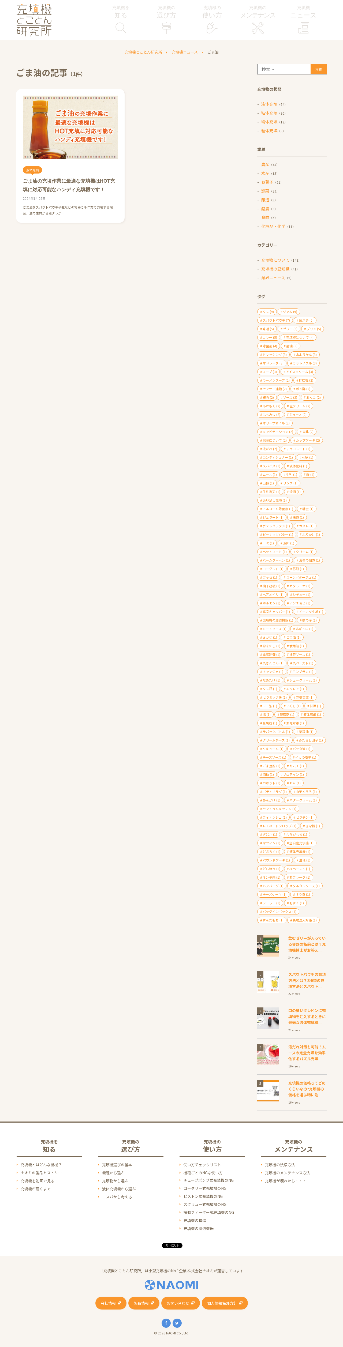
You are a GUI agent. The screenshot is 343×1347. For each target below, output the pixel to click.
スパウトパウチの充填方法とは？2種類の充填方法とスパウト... (307, 980)
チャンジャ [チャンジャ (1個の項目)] (273, 671)
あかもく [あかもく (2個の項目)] (271, 406)
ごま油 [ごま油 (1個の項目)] (293, 637)
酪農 (265, 208)
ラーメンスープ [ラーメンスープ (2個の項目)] (276, 380)
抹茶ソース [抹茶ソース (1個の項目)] (299, 654)
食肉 (265, 217)
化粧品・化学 (273, 226)
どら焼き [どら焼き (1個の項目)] (271, 868)
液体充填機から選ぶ (119, 1188)
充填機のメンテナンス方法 (287, 1172)
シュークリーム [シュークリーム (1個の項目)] (303, 680)
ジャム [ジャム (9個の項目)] (290, 311)
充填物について (275, 260)
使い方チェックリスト (202, 1164)
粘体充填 (269, 113)
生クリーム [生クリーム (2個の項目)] (299, 406)
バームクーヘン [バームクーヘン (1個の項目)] (276, 560)
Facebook (166, 1323)
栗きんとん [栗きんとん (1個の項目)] (273, 663)
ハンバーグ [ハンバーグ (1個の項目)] (273, 885)
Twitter (177, 1323)
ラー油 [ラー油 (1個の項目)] (270, 705)
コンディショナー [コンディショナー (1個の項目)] (278, 457)
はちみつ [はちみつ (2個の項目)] (271, 414)
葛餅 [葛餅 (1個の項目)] (298, 568)
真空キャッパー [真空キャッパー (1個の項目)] (276, 611)
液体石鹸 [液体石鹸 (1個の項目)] (312, 714)
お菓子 (267, 182)
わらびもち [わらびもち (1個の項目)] (296, 834)
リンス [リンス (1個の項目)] (290, 483)
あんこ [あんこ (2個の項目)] (313, 397)
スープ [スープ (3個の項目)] (270, 371)
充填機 (303, 12)
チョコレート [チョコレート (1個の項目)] (298, 448)
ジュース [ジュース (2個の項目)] (298, 414)
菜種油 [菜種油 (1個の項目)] (306, 731)
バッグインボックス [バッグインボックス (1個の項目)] (279, 911)
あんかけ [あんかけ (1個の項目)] (271, 800)
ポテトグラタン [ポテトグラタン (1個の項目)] (276, 526)
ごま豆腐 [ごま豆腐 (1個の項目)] (271, 765)
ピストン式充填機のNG (203, 1196)
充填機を (121, 12)
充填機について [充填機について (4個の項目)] (300, 337)
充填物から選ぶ (115, 1180)
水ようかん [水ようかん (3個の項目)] (306, 354)
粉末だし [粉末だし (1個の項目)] (271, 646)
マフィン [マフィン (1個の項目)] (271, 843)
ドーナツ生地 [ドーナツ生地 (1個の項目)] (311, 611)
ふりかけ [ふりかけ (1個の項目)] (311, 534)
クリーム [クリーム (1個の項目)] (305, 551)
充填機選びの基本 (117, 1164)
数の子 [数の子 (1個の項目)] (309, 620)
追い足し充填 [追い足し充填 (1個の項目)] (275, 500)
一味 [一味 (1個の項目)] (268, 543)
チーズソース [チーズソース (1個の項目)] (274, 757)
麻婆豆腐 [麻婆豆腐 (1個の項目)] (305, 697)
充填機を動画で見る (37, 1180)
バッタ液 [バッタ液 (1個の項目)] (301, 748)
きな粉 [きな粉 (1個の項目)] (312, 825)
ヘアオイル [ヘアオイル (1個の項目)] (273, 594)
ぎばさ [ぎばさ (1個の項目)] (270, 834)
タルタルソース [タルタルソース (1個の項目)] (306, 885)
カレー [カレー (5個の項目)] (270, 337)
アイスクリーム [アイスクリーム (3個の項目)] (299, 371)
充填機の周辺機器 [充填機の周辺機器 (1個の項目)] (278, 620)
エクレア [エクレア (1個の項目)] (295, 688)
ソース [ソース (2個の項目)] (290, 397)
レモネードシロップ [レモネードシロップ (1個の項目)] (279, 825)
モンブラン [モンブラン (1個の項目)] (302, 671)
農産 (265, 164)
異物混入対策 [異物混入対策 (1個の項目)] (305, 920)
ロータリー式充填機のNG (205, 1188)
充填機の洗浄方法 (280, 1164)
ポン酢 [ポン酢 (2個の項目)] (303, 388)
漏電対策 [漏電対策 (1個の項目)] (295, 723)
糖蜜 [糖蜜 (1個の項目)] (308, 508)
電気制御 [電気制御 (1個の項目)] (271, 654)
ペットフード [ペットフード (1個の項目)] (275, 551)
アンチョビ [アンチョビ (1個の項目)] (299, 603)
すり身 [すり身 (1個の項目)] (303, 894)
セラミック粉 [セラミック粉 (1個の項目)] (275, 697)
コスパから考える (117, 1196)
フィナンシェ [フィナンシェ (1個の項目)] (275, 817)
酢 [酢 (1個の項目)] (310, 474)
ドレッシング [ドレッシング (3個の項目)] (275, 354)
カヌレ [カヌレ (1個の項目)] (306, 526)
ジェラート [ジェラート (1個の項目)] (273, 517)
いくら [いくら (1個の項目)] (293, 705)
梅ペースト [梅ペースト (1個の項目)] (299, 868)
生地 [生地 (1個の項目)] (304, 860)
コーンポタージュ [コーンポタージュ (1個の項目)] (301, 577)
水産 (265, 173)
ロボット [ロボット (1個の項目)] (271, 783)
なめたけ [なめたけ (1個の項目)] (271, 680)
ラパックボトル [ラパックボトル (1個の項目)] (276, 731)
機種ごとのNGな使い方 (203, 1172)
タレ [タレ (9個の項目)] (268, 311)
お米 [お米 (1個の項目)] (295, 783)
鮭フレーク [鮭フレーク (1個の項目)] (299, 877)
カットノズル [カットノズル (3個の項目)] (305, 363)
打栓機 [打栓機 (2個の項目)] (306, 380)
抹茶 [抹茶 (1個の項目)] (298, 517)
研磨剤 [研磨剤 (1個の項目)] (287, 714)
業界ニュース (273, 277)
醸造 (265, 199)
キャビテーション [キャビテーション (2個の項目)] (278, 431)
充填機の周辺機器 (199, 1228)
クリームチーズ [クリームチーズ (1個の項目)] (276, 740)
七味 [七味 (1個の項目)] (307, 457)
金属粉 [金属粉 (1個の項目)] (270, 723)
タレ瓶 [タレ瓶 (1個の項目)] (270, 688)
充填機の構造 (195, 1220)
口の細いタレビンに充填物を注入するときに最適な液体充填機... (307, 1016)
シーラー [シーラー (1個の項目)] (271, 903)
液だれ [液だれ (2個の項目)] (270, 448)
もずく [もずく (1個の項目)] (296, 903)
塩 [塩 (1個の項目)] (267, 714)
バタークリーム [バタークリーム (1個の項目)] (303, 800)
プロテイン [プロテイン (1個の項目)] (293, 774)
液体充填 (269, 104)
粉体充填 (269, 122)
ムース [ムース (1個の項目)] (270, 474)
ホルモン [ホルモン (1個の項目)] (271, 603)
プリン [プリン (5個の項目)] (314, 328)
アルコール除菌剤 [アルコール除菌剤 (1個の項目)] (278, 508)
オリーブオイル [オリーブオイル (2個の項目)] (276, 423)
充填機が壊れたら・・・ (285, 1180)
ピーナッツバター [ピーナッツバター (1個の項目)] (278, 534)
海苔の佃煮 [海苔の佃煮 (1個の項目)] (309, 560)
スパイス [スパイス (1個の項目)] (271, 466)
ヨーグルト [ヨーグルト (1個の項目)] (273, 568)
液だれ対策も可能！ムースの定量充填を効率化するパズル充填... (307, 1053)
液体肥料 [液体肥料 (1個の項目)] (298, 466)
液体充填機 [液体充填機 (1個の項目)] (299, 851)
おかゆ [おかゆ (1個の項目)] (270, 637)
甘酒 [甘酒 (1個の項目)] (315, 705)
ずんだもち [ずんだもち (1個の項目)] (273, 920)
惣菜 (265, 191)
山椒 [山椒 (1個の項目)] (268, 483)
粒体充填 (269, 130)
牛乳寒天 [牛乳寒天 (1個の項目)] (271, 491)
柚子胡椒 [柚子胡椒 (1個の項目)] (271, 586)
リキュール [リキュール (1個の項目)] (273, 748)
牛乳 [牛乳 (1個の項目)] (291, 474)
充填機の (166, 12)
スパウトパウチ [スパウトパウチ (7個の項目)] (276, 320)
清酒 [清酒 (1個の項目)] (295, 491)
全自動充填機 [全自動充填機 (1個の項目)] (301, 843)
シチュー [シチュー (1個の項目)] (301, 594)
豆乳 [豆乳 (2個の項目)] (308, 431)
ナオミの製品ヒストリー (41, 1172)
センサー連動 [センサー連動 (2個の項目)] (275, 388)
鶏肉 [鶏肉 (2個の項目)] (268, 397)
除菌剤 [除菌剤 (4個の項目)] (270, 346)
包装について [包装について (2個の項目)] (275, 440)
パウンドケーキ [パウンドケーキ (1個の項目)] (276, 860)
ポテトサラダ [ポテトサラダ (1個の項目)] (275, 791)
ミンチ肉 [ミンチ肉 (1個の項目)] (271, 877)
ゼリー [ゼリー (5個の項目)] (290, 328)
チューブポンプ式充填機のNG (209, 1180)
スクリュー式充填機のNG (205, 1204)
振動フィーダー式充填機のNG (209, 1212)
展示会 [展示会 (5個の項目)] (306, 320)
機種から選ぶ (113, 1172)
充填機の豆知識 (275, 269)
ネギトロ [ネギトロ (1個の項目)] (304, 628)
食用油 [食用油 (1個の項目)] (296, 646)
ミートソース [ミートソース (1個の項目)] (274, 628)
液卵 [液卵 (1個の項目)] (288, 543)
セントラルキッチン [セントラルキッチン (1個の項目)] (279, 808)
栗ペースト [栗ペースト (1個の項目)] (303, 663)
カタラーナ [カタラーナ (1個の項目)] (299, 586)
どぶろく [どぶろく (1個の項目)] (271, 851)
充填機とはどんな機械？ (41, 1164)
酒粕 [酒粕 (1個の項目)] (268, 774)
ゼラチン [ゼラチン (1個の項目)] (305, 817)
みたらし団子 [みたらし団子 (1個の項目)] (311, 740)
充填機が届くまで (36, 1188)
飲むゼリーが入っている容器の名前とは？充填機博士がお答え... (307, 944)
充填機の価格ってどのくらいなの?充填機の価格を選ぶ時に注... (307, 1089)
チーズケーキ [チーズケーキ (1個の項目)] (274, 894)
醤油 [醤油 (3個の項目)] (291, 346)
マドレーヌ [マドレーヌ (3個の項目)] (273, 363)
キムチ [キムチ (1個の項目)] (296, 765)
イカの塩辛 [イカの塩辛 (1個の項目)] (305, 757)
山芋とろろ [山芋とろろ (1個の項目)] (306, 791)
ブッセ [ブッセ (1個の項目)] (270, 577)
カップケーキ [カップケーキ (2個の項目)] (308, 440)
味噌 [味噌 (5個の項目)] (268, 328)
